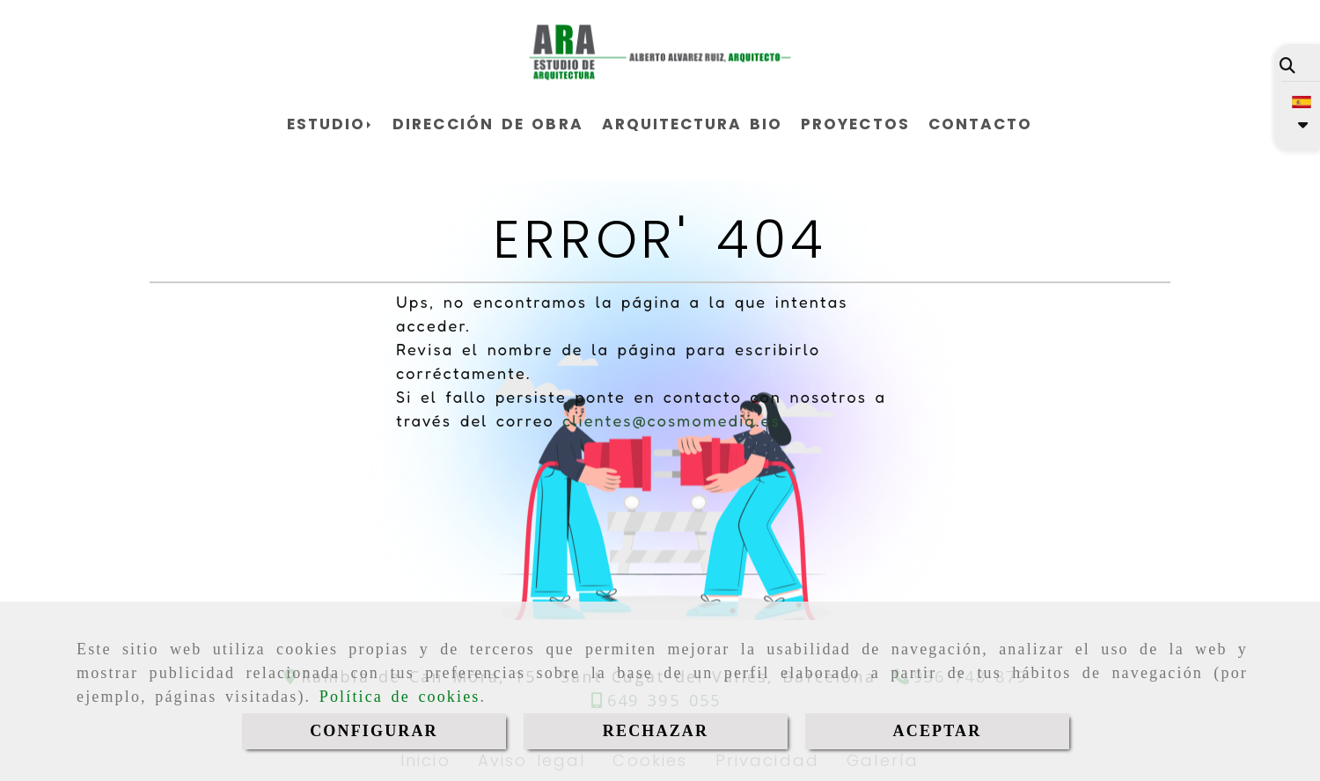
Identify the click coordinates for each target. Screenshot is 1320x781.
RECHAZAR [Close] (655, 731)
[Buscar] (1287, 65)
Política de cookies (399, 696)
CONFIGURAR (374, 731)
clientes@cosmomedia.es (671, 420)
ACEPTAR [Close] (937, 731)
